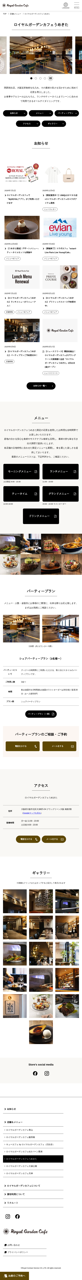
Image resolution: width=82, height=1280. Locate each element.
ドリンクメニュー (39, 516)
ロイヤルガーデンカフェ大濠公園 (21, 1166)
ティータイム (19, 493)
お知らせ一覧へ (40, 386)
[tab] (31, 78)
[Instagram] (47, 1073)
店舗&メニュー (15, 14)
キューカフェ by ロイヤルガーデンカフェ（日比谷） (30, 1144)
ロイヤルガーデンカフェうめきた (21, 1159)
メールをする (57, 746)
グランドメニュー (58, 493)
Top (5, 14)
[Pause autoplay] (50, 78)
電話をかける (21, 746)
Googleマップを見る (32, 813)
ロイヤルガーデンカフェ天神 (19, 1173)
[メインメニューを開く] (76, 5)
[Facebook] (35, 1073)
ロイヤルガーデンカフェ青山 (19, 1130)
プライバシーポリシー (17, 1252)
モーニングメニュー (19, 471)
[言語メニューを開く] (65, 5)
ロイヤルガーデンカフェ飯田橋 (20, 1137)
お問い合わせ (13, 1245)
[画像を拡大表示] (15, 901)
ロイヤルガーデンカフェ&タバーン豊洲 (24, 1151)
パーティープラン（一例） (39, 714)
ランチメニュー (59, 471)
